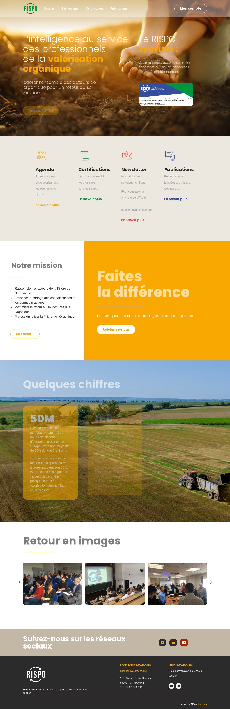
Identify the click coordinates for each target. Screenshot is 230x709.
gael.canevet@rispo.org (133, 671)
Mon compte (190, 8)
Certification (94, 8)
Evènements (69, 8)
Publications (118, 8)
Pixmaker (202, 704)
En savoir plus (47, 205)
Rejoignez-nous (116, 329)
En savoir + (25, 334)
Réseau (49, 8)
